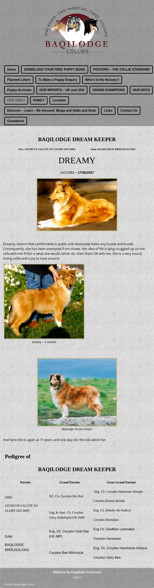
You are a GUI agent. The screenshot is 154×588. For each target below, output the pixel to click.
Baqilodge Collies (24, 584)
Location (59, 100)
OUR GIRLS (16, 100)
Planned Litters (18, 79)
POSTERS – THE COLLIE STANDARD (121, 69)
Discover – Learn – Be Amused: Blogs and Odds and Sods (51, 110)
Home (11, 69)
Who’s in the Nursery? (102, 79)
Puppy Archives (19, 90)
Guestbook (15, 121)
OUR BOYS (141, 90)
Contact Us (129, 110)
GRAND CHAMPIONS (108, 90)
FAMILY (39, 100)
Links (108, 110)
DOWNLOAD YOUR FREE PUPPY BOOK (54, 69)
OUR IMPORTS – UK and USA (61, 90)
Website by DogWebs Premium (77, 572)
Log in (77, 577)
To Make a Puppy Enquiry (57, 79)
